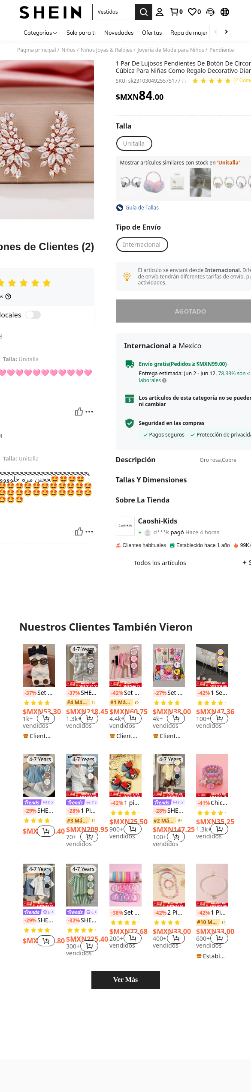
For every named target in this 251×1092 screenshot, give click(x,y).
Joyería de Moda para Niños (171, 50)
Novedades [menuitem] (118, 32)
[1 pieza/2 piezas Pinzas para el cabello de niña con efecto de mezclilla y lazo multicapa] (125, 775)
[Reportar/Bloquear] (89, 412)
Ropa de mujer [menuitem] (189, 32)
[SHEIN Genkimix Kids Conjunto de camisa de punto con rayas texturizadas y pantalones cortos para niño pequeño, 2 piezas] (82, 885)
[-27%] (159, 693)
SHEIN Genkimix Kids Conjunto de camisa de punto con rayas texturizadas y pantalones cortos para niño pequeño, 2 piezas (82, 920)
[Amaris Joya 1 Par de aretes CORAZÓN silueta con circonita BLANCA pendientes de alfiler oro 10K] (177, 182)
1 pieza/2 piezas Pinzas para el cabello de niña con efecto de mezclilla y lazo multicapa (125, 803)
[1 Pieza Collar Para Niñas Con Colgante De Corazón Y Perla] (212, 885)
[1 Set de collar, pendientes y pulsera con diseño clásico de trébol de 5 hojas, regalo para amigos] (212, 665)
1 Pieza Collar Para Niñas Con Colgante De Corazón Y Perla (212, 913)
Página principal (36, 50)
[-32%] (72, 920)
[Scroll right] (226, 32)
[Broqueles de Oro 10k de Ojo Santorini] (200, 182)
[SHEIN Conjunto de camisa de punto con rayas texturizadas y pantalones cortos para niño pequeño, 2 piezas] (82, 665)
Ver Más (125, 979)
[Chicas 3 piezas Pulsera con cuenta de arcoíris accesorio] (212, 775)
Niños (68, 50)
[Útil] (79, 412)
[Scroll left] (216, 32)
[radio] (134, 143)
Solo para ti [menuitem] (81, 32)
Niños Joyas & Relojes (106, 50)
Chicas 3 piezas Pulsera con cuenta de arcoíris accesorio (212, 803)
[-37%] (29, 693)
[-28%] (72, 811)
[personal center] (159, 12)
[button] (113, 12)
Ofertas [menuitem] (152, 32)
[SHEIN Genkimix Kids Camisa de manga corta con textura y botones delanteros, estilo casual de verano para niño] (169, 775)
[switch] (33, 315)
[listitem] (131, 182)
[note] (39, 736)
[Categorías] (40, 32)
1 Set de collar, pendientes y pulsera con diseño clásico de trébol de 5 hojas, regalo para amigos (212, 693)
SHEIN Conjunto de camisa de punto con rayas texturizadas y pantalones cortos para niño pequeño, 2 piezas (82, 693)
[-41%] (202, 803)
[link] (176, 11)
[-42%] (115, 693)
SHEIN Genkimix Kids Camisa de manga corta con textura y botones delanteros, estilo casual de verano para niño (169, 811)
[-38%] (115, 913)
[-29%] (29, 811)
